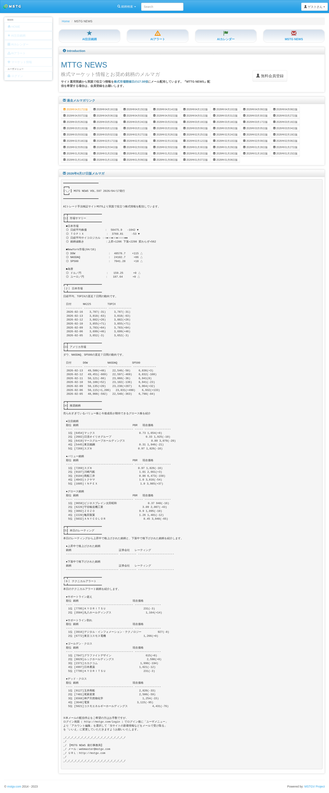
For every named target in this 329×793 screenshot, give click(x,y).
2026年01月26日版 (75, 153)
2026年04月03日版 (135, 115)
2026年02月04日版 (105, 147)
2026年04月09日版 (255, 109)
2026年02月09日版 (255, 140)
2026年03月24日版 (135, 121)
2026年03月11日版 (135, 128)
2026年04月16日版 (105, 109)
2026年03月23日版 (165, 121)
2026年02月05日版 (75, 147)
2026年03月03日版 (75, 134)
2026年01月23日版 (105, 153)
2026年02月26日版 (165, 134)
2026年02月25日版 (195, 134)
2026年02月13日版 (165, 140)
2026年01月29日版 (225, 147)
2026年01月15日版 (285, 153)
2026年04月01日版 (195, 115)
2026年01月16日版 (255, 153)
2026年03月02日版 (105, 134)
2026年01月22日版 (135, 153)
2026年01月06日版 (225, 159)
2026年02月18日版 (75, 140)
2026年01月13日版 (105, 159)
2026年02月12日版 (195, 140)
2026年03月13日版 (75, 128)
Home (66, 21)
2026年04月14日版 (165, 109)
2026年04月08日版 (285, 109)
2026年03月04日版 (285, 128)
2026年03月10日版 (165, 128)
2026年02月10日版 (225, 140)
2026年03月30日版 (255, 115)
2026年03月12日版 (105, 128)
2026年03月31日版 (225, 115)
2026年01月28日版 (255, 147)
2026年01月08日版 (165, 159)
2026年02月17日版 (105, 140)
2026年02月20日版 (255, 134)
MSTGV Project (314, 786)
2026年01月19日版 (225, 153)
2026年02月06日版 (285, 140)
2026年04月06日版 (105, 115)
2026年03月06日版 (225, 128)
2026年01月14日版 (75, 159)
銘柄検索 (54, 6)
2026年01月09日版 (135, 159)
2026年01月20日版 (195, 153)
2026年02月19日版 (285, 134)
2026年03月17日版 (255, 121)
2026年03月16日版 (285, 121)
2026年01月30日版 (195, 147)
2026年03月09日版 (195, 128)
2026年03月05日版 (255, 128)
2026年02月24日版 (225, 134)
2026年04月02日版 (165, 115)
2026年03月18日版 (225, 121)
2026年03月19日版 (195, 121)
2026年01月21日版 (165, 153)
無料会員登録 (270, 76)
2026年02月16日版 (135, 140)
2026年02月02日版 (165, 147)
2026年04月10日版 (225, 109)
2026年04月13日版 (195, 109)
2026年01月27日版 (285, 147)
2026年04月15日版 (135, 109)
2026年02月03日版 (135, 147)
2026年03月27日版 (285, 115)
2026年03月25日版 (105, 121)
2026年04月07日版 (75, 115)
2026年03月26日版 (75, 121)
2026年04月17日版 (75, 109)
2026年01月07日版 (195, 159)
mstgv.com (14, 786)
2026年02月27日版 (135, 134)
